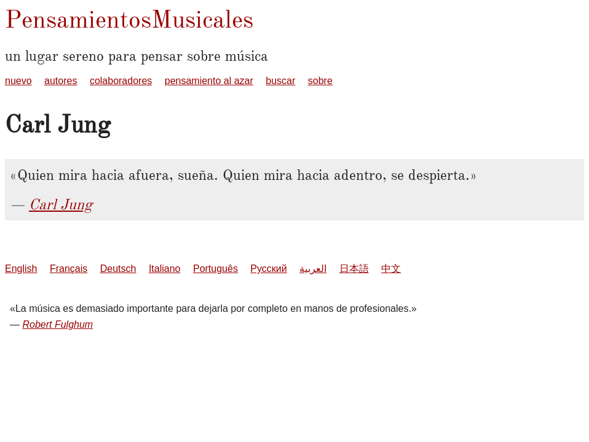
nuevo (18, 81)
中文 (391, 268)
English (21, 268)
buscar (280, 81)
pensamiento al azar (209, 81)
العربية (312, 268)
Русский (268, 268)
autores (60, 81)
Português (215, 268)
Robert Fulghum (57, 324)
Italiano (165, 268)
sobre (320, 81)
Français (68, 268)
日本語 (354, 268)
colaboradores (121, 81)
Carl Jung (60, 204)
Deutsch (118, 268)
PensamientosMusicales (129, 19)
